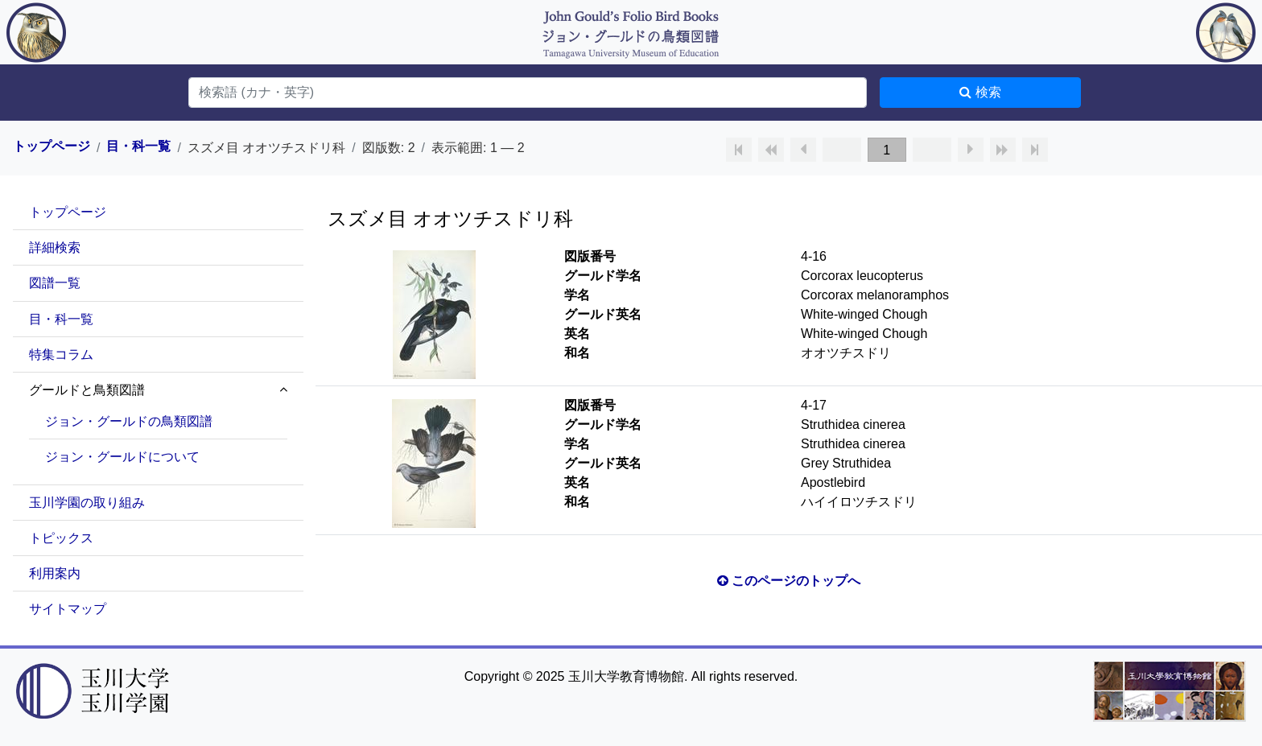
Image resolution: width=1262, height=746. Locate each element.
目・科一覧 (138, 146)
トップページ (51, 146)
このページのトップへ (788, 580)
